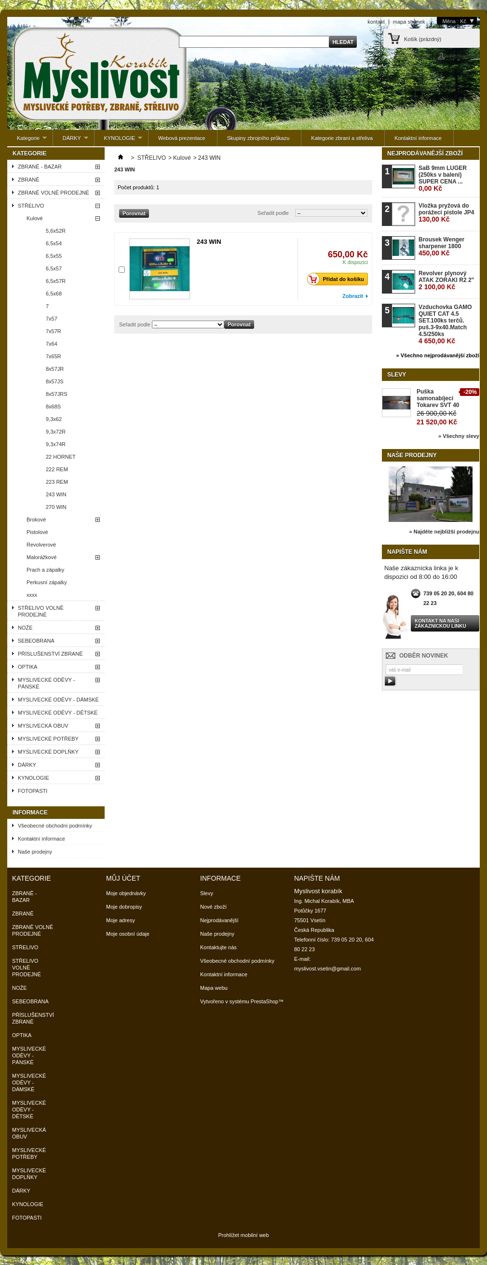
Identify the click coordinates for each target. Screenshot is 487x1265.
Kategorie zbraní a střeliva (342, 138)
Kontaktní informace (418, 138)
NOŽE (25, 628)
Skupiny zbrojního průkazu (258, 138)
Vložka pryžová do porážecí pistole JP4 (446, 212)
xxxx (32, 595)
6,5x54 (54, 243)
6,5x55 (54, 256)
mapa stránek (409, 22)
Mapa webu (214, 988)
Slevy (396, 374)
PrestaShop (264, 1001)
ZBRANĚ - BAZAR (40, 166)
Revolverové (41, 545)
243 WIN (56, 494)
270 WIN (56, 507)
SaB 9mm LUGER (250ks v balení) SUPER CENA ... (443, 178)
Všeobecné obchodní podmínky (55, 826)
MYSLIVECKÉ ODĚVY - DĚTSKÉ (57, 713)
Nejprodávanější (219, 920)
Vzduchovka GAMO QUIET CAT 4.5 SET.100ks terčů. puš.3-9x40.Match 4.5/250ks (445, 324)
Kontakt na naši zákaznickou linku (440, 623)
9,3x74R (56, 444)
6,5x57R (56, 281)
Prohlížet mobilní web (243, 1235)
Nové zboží (213, 907)
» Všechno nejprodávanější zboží (437, 355)
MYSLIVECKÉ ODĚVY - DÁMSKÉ (58, 700)
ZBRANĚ (29, 180)
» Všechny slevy (458, 436)
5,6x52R (56, 231)
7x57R (53, 331)
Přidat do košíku (338, 279)
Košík (422, 39)
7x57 (51, 319)
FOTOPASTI (32, 791)
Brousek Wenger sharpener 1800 (441, 246)
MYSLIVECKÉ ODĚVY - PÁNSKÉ (46, 683)
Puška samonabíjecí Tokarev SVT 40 (438, 398)
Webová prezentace (181, 138)
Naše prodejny (35, 852)
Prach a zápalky (45, 570)
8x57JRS (57, 394)
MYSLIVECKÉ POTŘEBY (48, 739)
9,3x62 (54, 419)
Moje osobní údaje (127, 934)
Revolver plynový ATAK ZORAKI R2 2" (446, 280)
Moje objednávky (126, 893)
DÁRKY (70, 140)
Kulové (35, 218)
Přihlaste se (464, 56)
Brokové (36, 519)
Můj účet (123, 878)
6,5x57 (54, 268)
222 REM (57, 469)
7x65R (53, 356)
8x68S (53, 406)
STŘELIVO (31, 206)
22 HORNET (61, 457)
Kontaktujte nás (218, 947)
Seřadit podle (273, 213)
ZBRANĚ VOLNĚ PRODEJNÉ (53, 193)
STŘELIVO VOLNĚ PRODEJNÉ (41, 611)
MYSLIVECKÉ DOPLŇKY (48, 752)
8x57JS (55, 381)
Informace (30, 812)
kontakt (375, 22)
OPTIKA (27, 667)
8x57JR (55, 369)
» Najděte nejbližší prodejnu (444, 531)
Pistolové (37, 532)
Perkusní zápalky (47, 582)
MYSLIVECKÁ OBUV (43, 726)
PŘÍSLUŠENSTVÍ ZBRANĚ (50, 654)
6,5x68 (54, 293)
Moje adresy (120, 920)
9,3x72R (56, 432)
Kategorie (27, 140)
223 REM (57, 482)
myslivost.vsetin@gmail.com (327, 968)
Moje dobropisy (124, 907)
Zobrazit (352, 296)
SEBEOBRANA (36, 641)
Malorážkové (41, 557)
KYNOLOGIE (119, 140)
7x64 (51, 344)
